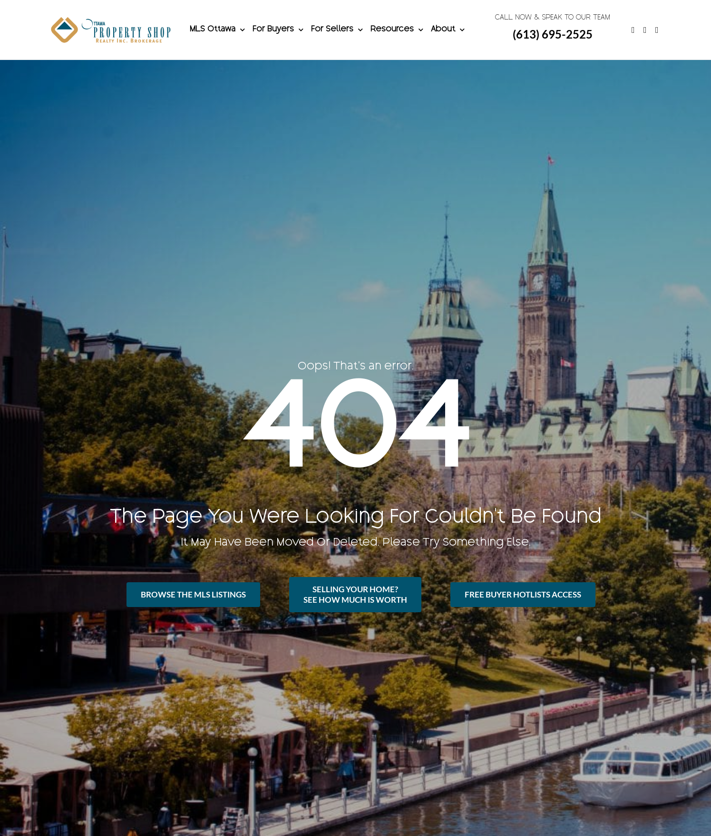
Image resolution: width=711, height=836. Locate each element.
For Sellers (337, 29)
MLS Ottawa (217, 29)
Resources (396, 29)
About (448, 29)
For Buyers (278, 29)
